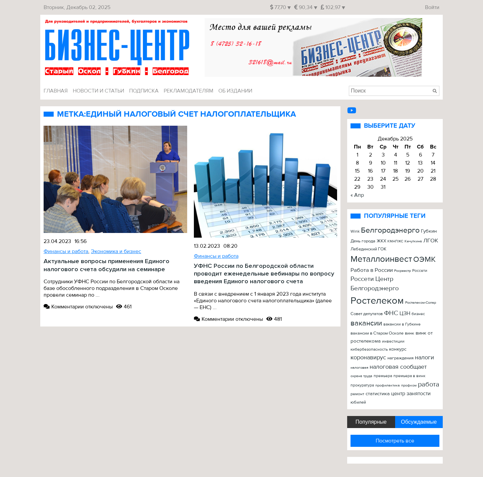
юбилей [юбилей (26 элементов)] (358, 402)
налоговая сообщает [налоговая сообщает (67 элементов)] (398, 366)
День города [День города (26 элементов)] (363, 241)
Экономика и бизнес (116, 251)
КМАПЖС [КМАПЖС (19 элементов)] (395, 241)
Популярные (371, 422)
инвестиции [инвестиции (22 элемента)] (393, 341)
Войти (432, 7)
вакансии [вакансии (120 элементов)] (366, 323)
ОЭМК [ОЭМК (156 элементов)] (424, 259)
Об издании (235, 90)
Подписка (144, 90)
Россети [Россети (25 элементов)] (419, 270)
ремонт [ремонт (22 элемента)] (357, 394)
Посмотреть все (395, 440)
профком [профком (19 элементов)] (409, 385)
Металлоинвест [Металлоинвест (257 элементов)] (381, 259)
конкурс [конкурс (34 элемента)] (398, 349)
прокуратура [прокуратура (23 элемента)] (362, 385)
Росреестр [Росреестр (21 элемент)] (402, 271)
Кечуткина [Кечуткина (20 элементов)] (413, 241)
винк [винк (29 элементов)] (409, 333)
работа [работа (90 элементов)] (428, 384)
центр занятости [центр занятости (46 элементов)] (411, 393)
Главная (56, 90)
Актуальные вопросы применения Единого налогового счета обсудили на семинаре (106, 265)
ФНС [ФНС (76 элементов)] (391, 313)
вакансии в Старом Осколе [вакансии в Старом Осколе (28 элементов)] (377, 333)
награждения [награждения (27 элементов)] (400, 358)
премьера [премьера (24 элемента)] (383, 375)
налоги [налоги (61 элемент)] (424, 357)
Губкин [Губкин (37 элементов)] (429, 231)
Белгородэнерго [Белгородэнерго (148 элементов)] (390, 230)
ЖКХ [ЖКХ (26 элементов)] (381, 241)
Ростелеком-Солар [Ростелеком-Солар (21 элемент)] (420, 302)
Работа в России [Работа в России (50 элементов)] (372, 270)
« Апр (357, 195)
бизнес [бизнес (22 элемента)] (418, 313)
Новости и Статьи (98, 90)
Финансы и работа (66, 251)
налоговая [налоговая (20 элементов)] (359, 367)
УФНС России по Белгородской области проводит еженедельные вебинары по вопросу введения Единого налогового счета (264, 274)
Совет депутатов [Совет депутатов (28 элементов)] (367, 313)
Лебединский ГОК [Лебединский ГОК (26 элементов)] (368, 249)
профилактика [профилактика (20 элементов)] (387, 385)
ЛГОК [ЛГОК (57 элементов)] (430, 240)
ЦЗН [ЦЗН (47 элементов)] (404, 313)
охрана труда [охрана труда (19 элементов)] (361, 376)
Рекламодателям (188, 90)
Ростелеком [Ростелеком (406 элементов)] (377, 301)
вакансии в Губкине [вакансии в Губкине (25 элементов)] (402, 324)
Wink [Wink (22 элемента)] (355, 231)
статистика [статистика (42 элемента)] (378, 394)
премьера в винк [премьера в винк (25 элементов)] (409, 375)
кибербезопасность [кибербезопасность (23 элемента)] (369, 349)
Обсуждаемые (419, 422)
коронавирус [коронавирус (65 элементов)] (368, 357)
